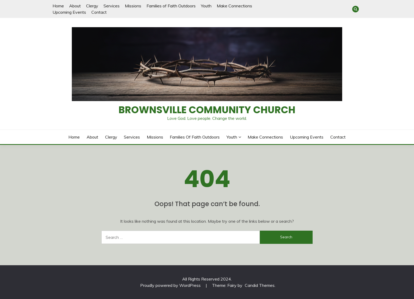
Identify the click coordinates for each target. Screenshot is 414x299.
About (75, 5)
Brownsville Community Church (207, 110)
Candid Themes (260, 285)
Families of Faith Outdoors (171, 5)
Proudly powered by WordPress (171, 285)
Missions (133, 5)
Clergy (92, 5)
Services (111, 5)
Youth (206, 5)
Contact (99, 12)
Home (58, 5)
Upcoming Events (69, 12)
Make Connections (234, 5)
